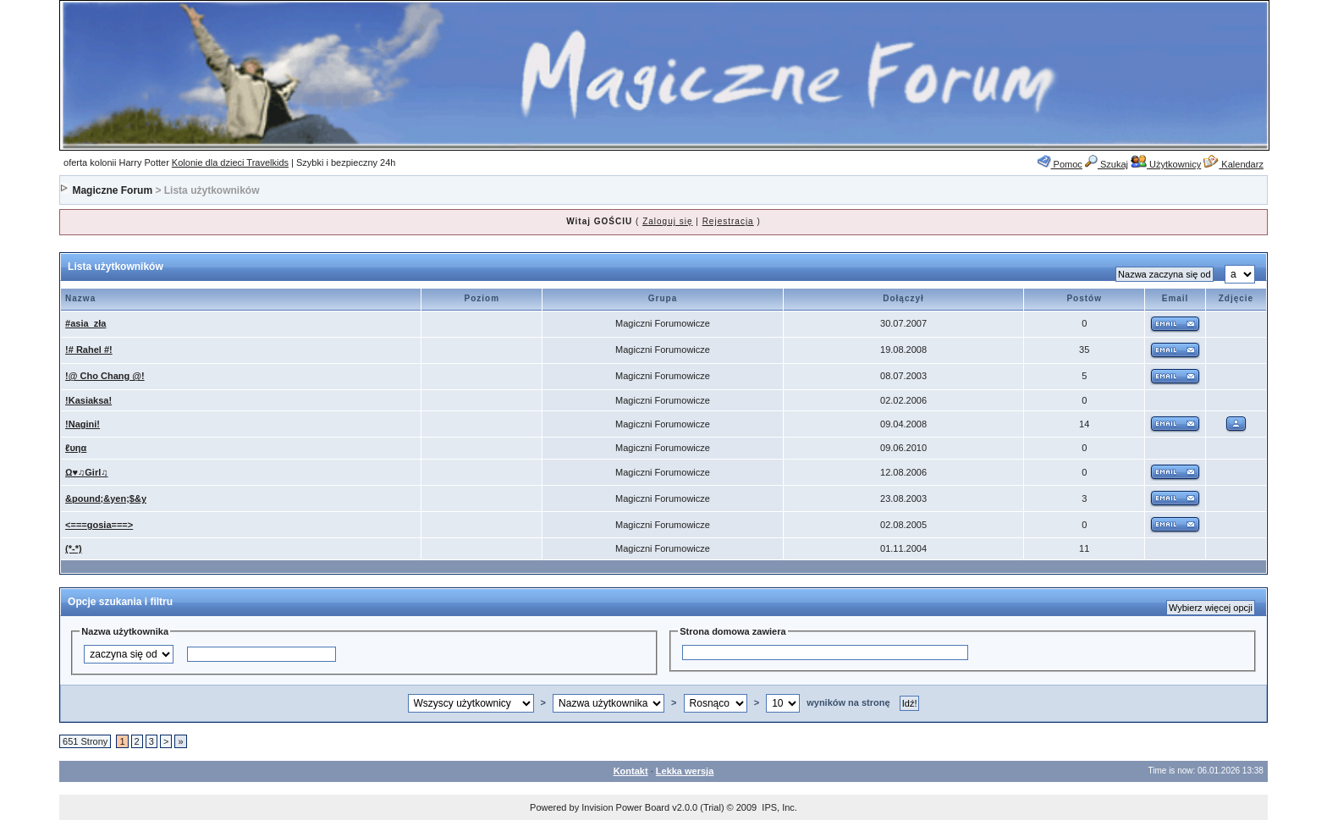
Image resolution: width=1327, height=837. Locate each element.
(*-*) (73, 548)
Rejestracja (728, 221)
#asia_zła (85, 323)
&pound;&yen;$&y (105, 498)
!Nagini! (82, 424)
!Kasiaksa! (88, 400)
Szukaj (1106, 164)
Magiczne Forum (112, 190)
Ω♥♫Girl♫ (86, 472)
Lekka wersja (685, 771)
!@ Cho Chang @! (105, 376)
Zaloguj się (667, 221)
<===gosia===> (99, 525)
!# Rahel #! (89, 349)
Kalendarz (1233, 164)
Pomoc (1060, 164)
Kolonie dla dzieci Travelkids (230, 162)
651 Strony (85, 741)
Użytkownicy (1166, 164)
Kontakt (631, 771)
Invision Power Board (625, 807)
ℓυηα (75, 448)
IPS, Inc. (779, 807)
